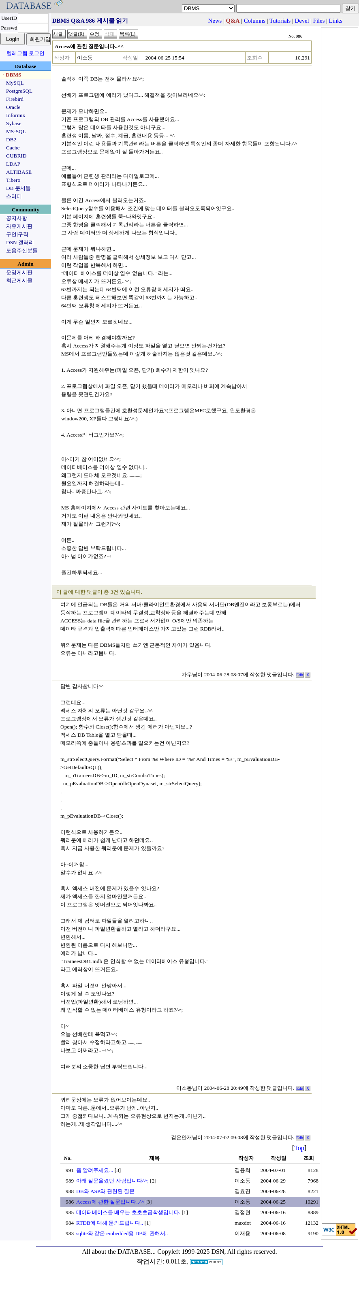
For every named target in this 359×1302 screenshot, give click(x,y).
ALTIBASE (19, 172)
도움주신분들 (22, 250)
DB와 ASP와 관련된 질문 (105, 1191)
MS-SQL (16, 131)
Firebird (15, 99)
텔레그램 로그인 (25, 53)
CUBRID (16, 156)
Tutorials (280, 20)
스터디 (14, 196)
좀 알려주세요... (94, 1170)
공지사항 (16, 218)
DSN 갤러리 (20, 242)
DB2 (11, 139)
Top (299, 1147)
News (215, 20)
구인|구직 (17, 234)
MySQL (15, 83)
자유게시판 (19, 226)
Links (335, 20)
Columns (254, 20)
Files (319, 20)
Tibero (13, 180)
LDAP (13, 164)
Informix (15, 115)
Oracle (13, 107)
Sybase (13, 123)
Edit (299, 675)
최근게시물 (19, 280)
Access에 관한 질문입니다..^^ (110, 1202)
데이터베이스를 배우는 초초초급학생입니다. (128, 1212)
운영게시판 (19, 272)
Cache (12, 148)
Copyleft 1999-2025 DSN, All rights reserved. (217, 1251)
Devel (302, 20)
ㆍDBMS (10, 75)
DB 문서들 (18, 188)
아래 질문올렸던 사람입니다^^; (112, 1181)
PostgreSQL (19, 91)
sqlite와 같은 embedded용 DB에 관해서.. (122, 1233)
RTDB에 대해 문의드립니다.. (109, 1223)
